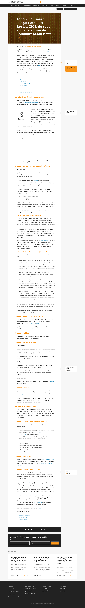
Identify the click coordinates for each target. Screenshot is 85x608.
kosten (52, 381)
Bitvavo (49, 51)
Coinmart (35, 180)
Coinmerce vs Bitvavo (24, 515)
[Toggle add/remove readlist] (20, 46)
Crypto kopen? (45, 588)
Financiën (64, 5)
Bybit (37, 323)
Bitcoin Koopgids (63, 588)
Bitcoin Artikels (62, 590)
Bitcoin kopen (17, 5)
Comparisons (44, 5)
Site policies (27, 594)
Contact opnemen (28, 591)
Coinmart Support (23, 85)
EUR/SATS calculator (27, 5)
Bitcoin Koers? (62, 591)
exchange (28, 482)
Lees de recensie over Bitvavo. (70, 61)
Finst (39, 65)
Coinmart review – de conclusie (26, 92)
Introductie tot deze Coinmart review (27, 76)
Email (20, 542)
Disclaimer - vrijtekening (30, 593)
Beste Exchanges (36, 5)
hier (33, 328)
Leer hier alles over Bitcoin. (70, 368)
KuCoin (33, 323)
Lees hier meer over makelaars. (70, 112)
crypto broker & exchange (31, 102)
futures (24, 434)
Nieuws (12, 5)
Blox (43, 459)
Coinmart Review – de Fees (25, 83)
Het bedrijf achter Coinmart (25, 87)
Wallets (57, 5)
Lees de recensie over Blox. (70, 471)
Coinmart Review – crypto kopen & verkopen (28, 77)
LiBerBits (18, 37)
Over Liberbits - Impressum (30, 588)
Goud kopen (71, 5)
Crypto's (51, 5)
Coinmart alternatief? (24, 90)
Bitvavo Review (45, 591)
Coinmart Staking (23, 81)
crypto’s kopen (44, 240)
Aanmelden (55, 543)
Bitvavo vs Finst (23, 517)
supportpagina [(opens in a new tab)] (20, 394)
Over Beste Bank (28, 590)
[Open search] (72, 2)
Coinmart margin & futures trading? (26, 79)
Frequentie (40, 542)
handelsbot (38, 432)
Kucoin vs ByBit (23, 519)
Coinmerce (48, 459)
